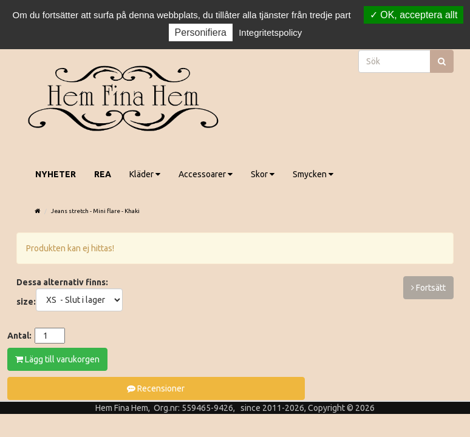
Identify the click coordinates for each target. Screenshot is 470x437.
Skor (262, 174)
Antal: (19, 335)
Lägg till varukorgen (57, 359)
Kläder (144, 174)
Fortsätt (428, 288)
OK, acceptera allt (414, 15)
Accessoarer (206, 174)
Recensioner (156, 388)
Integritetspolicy (270, 32)
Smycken (313, 174)
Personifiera (200, 32)
